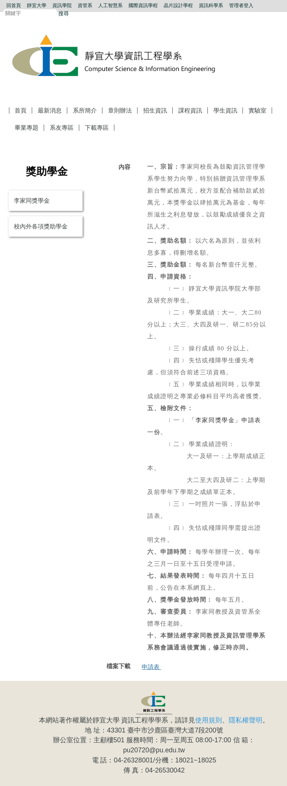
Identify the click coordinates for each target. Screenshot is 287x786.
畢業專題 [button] (26, 128)
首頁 (21, 110)
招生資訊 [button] (155, 110)
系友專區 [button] (62, 128)
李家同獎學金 (32, 200)
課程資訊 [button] (190, 110)
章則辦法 (120, 110)
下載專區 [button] (97, 128)
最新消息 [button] (50, 110)
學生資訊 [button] (225, 110)
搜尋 (63, 13)
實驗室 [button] (257, 110)
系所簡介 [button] (85, 110)
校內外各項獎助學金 (41, 226)
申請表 (151, 667)
